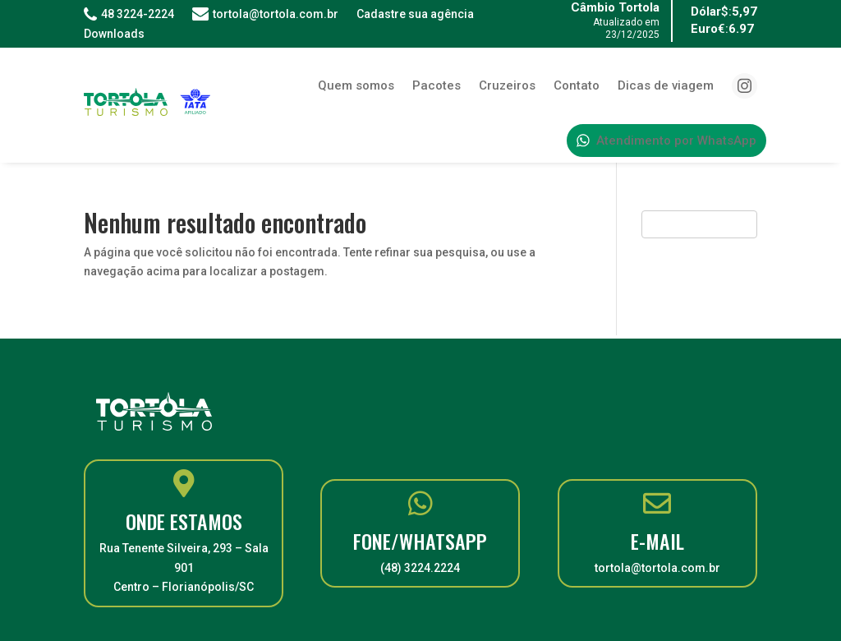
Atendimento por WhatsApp (666, 140)
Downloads (114, 33)
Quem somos (356, 85)
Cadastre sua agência (415, 14)
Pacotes (436, 85)
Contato (577, 85)
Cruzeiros (507, 85)
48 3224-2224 (129, 14)
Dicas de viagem (666, 85)
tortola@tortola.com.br (265, 14)
